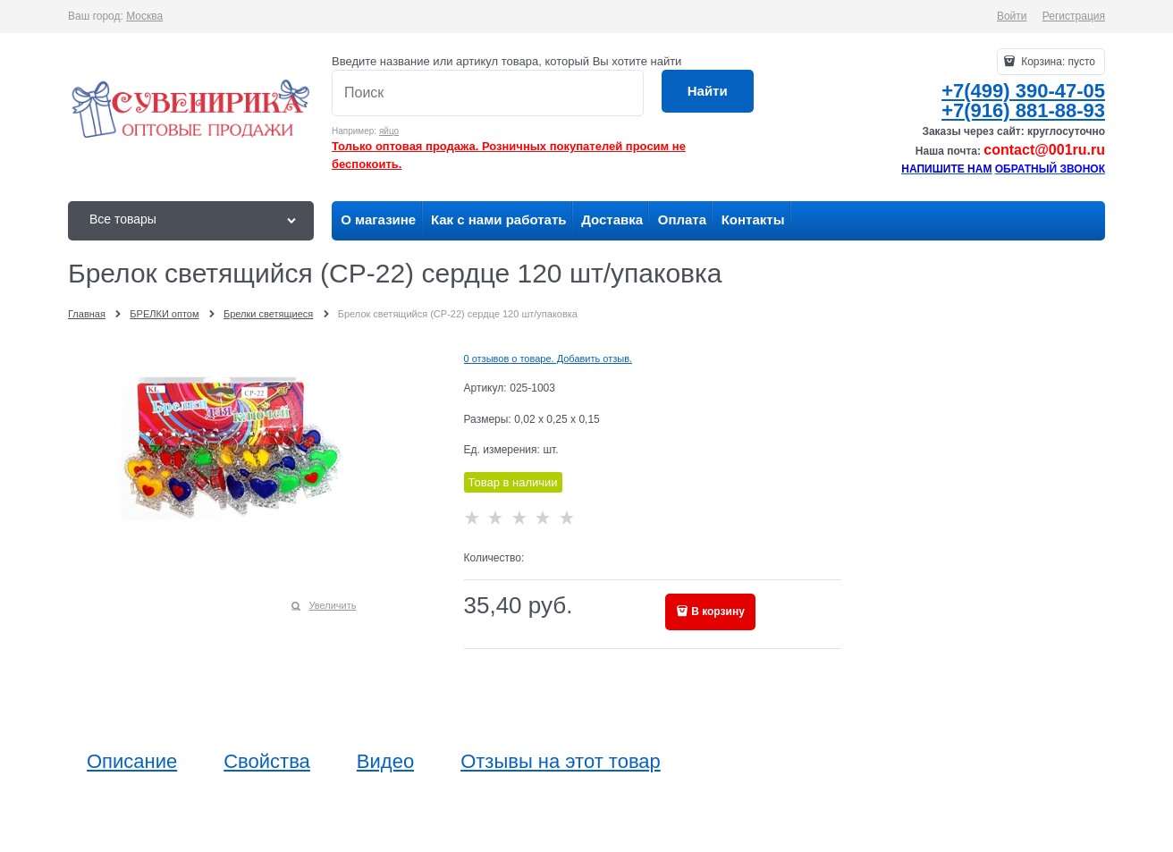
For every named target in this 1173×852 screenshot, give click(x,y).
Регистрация (1073, 16)
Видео (385, 762)
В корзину (718, 611)
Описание (132, 762)
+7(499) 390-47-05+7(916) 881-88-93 (1023, 101)
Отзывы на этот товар (560, 762)
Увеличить (332, 605)
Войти (1012, 16)
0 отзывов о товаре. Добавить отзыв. (548, 358)
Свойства (267, 762)
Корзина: (1056, 61)
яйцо (389, 131)
